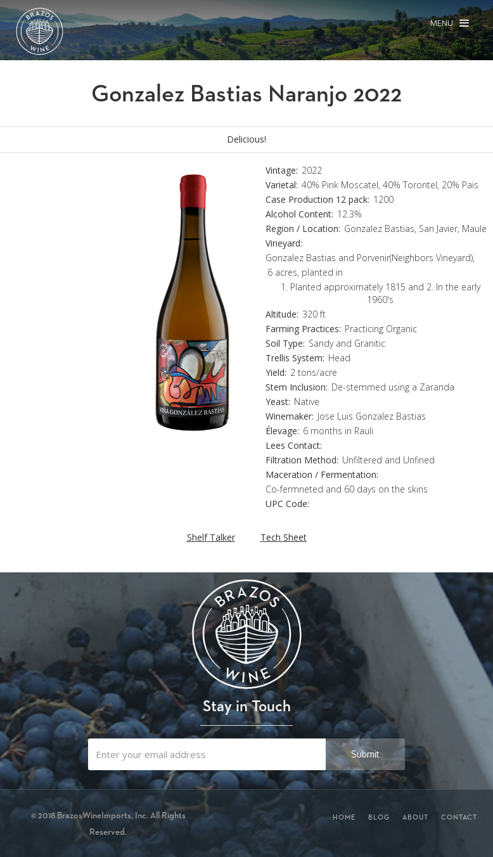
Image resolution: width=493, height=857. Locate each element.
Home (344, 817)
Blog (379, 817)
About (415, 817)
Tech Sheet (283, 537)
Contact (459, 817)
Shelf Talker (211, 537)
